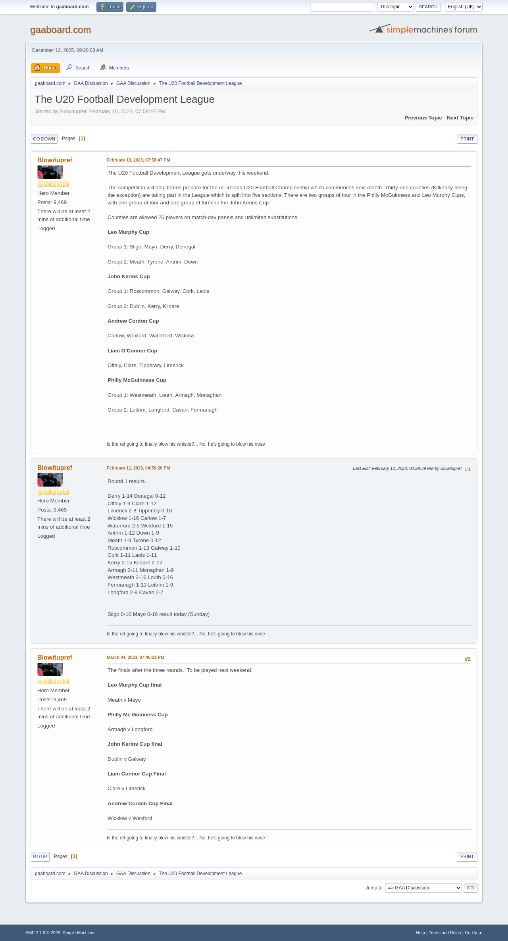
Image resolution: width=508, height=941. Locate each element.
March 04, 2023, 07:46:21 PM (135, 657)
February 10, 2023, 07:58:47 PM (138, 160)
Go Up (40, 856)
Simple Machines (79, 932)
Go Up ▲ (474, 932)
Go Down (44, 139)
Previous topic (423, 118)
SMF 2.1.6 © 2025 (42, 932)
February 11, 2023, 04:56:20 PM (138, 468)
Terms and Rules (445, 932)
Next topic (460, 118)
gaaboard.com (60, 29)
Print (467, 139)
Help (420, 932)
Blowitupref (54, 160)
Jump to (374, 888)
